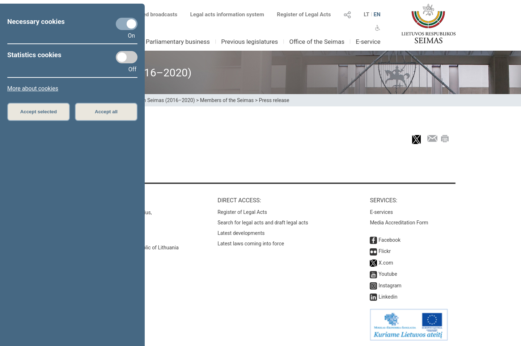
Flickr (384, 251)
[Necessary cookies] (126, 24)
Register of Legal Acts (304, 14)
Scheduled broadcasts (146, 14)
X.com (385, 263)
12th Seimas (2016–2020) (165, 100)
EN (376, 14)
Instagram (389, 285)
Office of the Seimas (316, 41)
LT (366, 14)
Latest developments (240, 233)
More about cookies (32, 88)
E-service (368, 41)
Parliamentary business (178, 41)
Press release (274, 100)
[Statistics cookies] (126, 57)
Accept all (106, 111)
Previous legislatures (249, 41)
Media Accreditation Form (399, 222)
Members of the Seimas (227, 100)
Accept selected (38, 111)
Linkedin (387, 297)
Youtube (387, 274)
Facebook (389, 240)
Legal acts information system (227, 14)
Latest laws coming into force (250, 243)
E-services (381, 212)
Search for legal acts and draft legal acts (262, 222)
